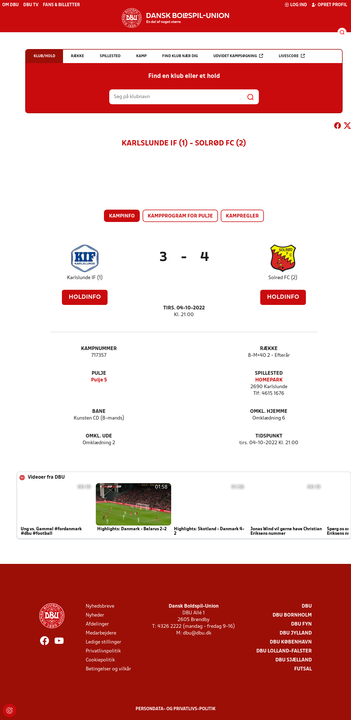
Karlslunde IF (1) (85, 278)
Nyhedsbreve (100, 606)
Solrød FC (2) (282, 278)
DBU (307, 606)
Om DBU (10, 5)
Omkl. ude (99, 436)
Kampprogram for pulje (180, 216)
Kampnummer (99, 348)
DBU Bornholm (292, 615)
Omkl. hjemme (268, 411)
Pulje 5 (99, 380)
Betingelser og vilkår (108, 669)
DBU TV (30, 5)
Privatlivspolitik (103, 651)
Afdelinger (97, 624)
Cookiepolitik (100, 660)
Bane (99, 411)
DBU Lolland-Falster (284, 651)
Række (269, 348)
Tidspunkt (268, 436)
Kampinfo (122, 216)
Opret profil (329, 4)
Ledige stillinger (103, 642)
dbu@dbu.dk (197, 633)
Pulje (99, 373)
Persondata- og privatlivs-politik (176, 709)
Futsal (303, 669)
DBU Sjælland (293, 660)
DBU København (291, 642)
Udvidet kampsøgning (238, 56)
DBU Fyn (301, 624)
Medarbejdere (101, 633)
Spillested (269, 373)
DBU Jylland (296, 633)
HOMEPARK (269, 380)
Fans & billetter (61, 5)
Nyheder (95, 615)
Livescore (292, 56)
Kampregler (242, 216)
